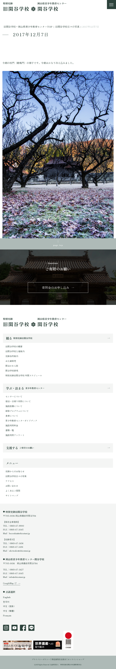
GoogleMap (8, 583)
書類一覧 (9, 430)
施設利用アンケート (14, 435)
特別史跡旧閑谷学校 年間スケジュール (23, 375)
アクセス (9, 480)
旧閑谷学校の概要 (13, 346)
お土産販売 (10, 360)
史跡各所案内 (11, 356)
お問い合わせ (11, 485)
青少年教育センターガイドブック (21, 420)
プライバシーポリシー (41, 659)
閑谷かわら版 (11, 365)
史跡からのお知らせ (14, 471)
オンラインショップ (76, 659)
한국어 (6, 601)
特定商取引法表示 (59, 659)
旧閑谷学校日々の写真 (16, 476)
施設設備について (13, 406)
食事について (11, 415)
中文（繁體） (9, 610)
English (6, 597)
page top (58, 244)
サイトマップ (11, 495)
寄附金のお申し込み (55, 287)
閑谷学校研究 (11, 370)
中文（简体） (9, 606)
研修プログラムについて (17, 410)
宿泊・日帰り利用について (18, 401)
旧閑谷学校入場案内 (14, 351)
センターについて (13, 396)
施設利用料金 (11, 425)
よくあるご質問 (12, 490)
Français (7, 615)
